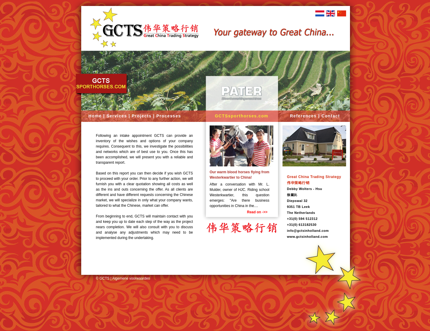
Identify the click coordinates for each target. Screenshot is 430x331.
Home (95, 116)
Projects (141, 116)
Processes (168, 116)
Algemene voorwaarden (131, 278)
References (303, 116)
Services (116, 116)
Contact (330, 116)
